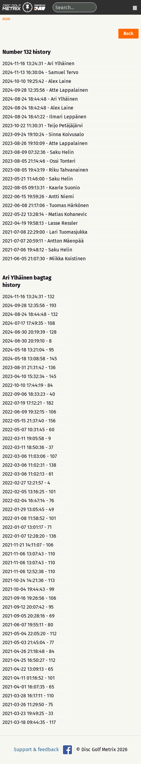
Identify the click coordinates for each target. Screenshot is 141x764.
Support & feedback (36, 749)
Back (128, 33)
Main (6, 19)
